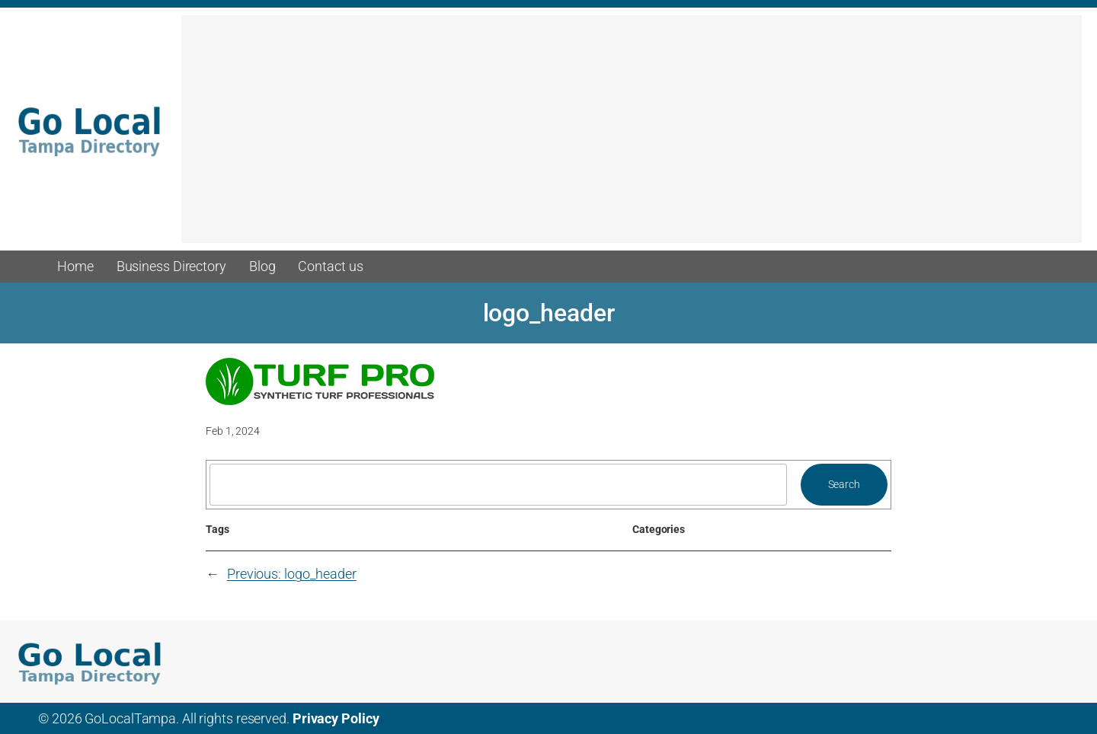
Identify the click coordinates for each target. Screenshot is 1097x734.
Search (844, 484)
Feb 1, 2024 (233, 431)
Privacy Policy (336, 718)
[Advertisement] (631, 136)
